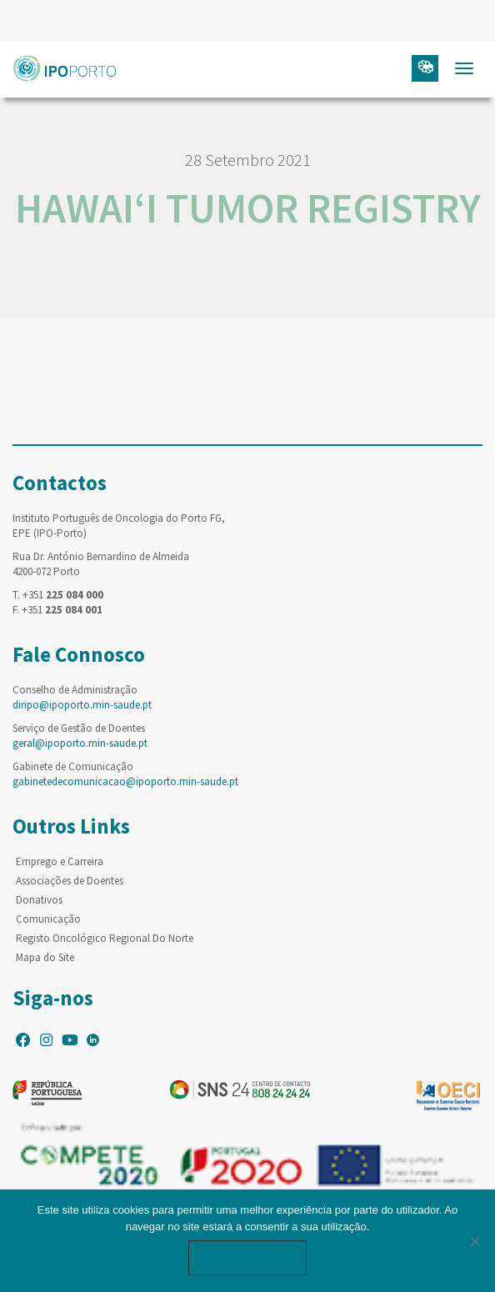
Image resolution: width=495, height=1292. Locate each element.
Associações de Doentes (69, 881)
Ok (247, 1257)
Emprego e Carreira (59, 861)
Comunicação (48, 919)
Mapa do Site (45, 957)
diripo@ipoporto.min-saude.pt (82, 705)
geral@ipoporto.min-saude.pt (80, 743)
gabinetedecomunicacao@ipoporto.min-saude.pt (125, 781)
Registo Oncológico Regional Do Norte (104, 938)
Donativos (39, 900)
